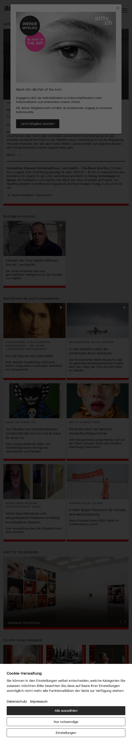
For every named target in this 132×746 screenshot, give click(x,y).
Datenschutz (17, 701)
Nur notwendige (66, 721)
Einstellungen (66, 732)
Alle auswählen (66, 710)
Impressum (38, 701)
